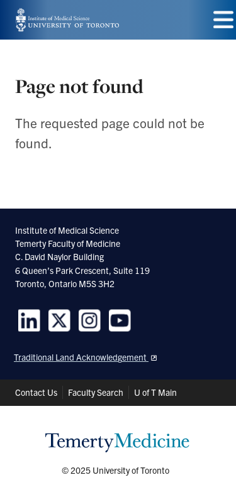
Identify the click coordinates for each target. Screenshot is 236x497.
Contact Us (36, 392)
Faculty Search (95, 392)
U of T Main (155, 392)
